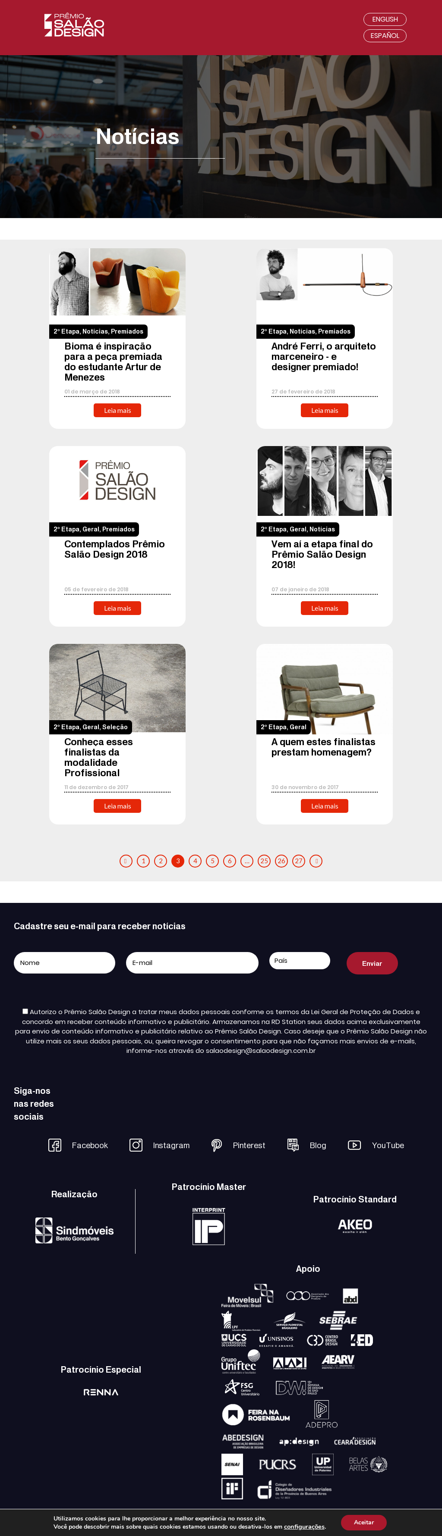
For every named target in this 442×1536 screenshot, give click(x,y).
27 (299, 861)
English (385, 19)
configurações (304, 1526)
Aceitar (364, 1522)
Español (385, 36)
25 (264, 861)
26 (281, 861)
